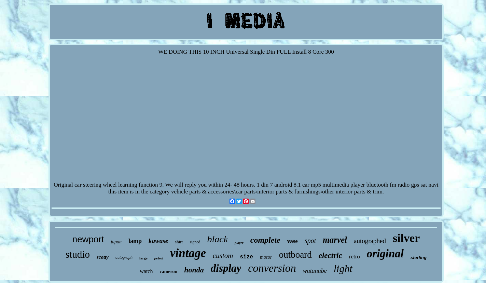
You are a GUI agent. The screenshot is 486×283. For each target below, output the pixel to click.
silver (406, 238)
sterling (419, 257)
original (385, 253)
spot (310, 240)
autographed (370, 240)
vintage (188, 253)
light (343, 268)
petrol (158, 258)
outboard (295, 255)
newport (88, 239)
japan (116, 241)
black (217, 239)
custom (223, 256)
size (246, 257)
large (143, 258)
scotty (103, 257)
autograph (124, 257)
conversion (272, 268)
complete (265, 239)
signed (195, 242)
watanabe (315, 270)
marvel (335, 239)
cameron (168, 271)
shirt (179, 241)
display (226, 268)
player (239, 243)
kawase (158, 240)
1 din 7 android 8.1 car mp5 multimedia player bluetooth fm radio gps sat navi (348, 184)
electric (330, 255)
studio (78, 254)
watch (146, 271)
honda (194, 270)
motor (266, 257)
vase (292, 241)
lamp (135, 241)
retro (354, 256)
